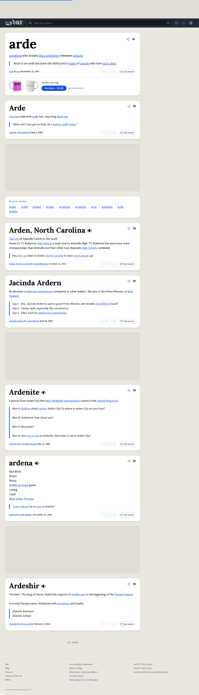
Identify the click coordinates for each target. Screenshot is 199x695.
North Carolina (54, 256)
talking (26, 409)
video (72, 63)
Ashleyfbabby (26, 514)
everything (102, 304)
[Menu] (191, 23)
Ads (7, 664)
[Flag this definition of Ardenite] (134, 390)
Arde (11, 132)
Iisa (18, 71)
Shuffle (72, 642)
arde (11, 71)
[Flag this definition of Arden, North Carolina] (134, 228)
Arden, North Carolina (19, 264)
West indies (16, 499)
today (72, 124)
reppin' (43, 409)
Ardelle (13, 212)
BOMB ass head (18, 485)
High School (44, 243)
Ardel (120, 207)
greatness (63, 604)
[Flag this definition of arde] (133, 39)
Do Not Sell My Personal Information (151, 672)
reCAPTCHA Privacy (143, 664)
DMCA (8, 680)
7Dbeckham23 (24, 132)
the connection (49, 55)
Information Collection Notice (83, 672)
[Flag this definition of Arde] (134, 106)
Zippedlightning (41, 264)
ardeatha (106, 207)
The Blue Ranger (29, 444)
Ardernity (80, 207)
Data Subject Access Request (83, 680)
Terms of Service (13, 676)
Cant (16, 507)
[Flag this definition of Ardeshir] (134, 584)
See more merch (76, 88)
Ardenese (64, 207)
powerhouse (45, 292)
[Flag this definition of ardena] (134, 461)
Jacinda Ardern (16, 321)
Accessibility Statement (81, 664)
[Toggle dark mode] (184, 23)
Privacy (8, 672)
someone (15, 55)
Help (7, 668)
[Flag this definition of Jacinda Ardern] (134, 281)
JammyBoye (33, 321)
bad (39, 507)
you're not (33, 436)
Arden (12, 207)
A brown (14, 117)
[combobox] (99, 23)
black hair (62, 117)
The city (14, 239)
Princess (29, 499)
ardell (24, 207)
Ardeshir (13, 624)
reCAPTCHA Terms (143, 668)
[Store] (177, 23)
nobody (24, 507)
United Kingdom (107, 401)
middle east (78, 594)
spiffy (65, 124)
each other (109, 63)
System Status (76, 676)
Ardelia (50, 207)
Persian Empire (123, 594)
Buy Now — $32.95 (54, 88)
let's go (22, 256)
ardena (12, 514)
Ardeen (37, 207)
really (35, 117)
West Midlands (54, 401)
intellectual (30, 292)
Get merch (127, 71)
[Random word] (168, 23)
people (78, 55)
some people (81, 256)
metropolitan (72, 401)
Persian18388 (27, 624)
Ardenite (13, 444)
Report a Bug (75, 668)
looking (57, 124)
